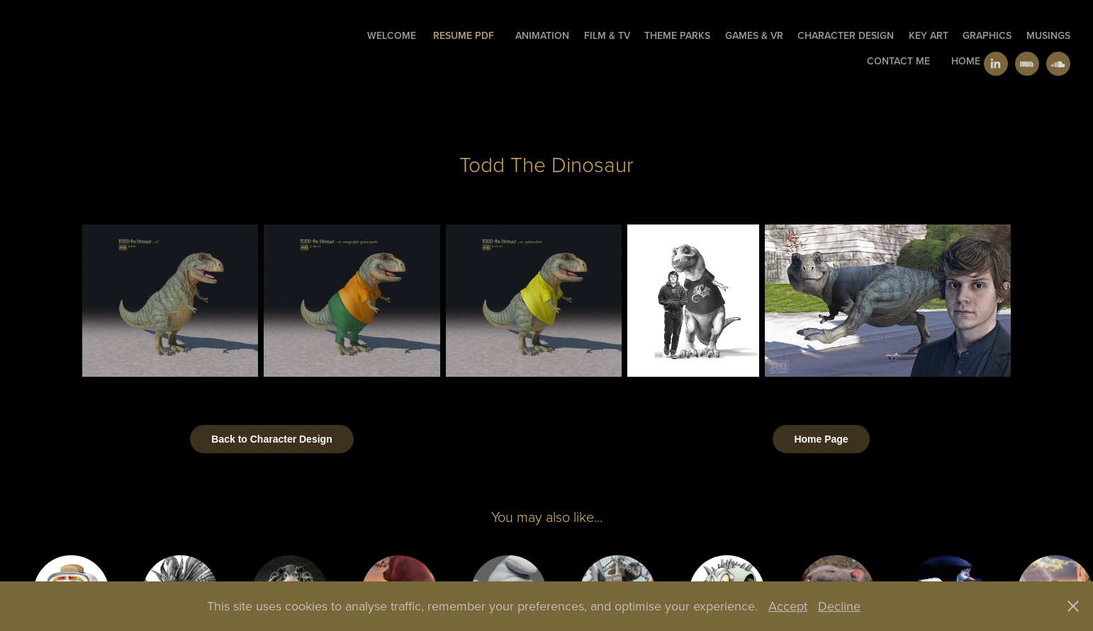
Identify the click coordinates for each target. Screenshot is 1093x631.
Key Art (928, 35)
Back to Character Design (271, 439)
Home (965, 61)
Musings (1048, 35)
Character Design (845, 35)
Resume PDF (463, 35)
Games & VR (754, 35)
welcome (391, 35)
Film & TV (607, 35)
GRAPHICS (987, 35)
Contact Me (898, 61)
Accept (787, 606)
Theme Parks (677, 35)
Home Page (821, 439)
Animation (542, 35)
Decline (839, 606)
